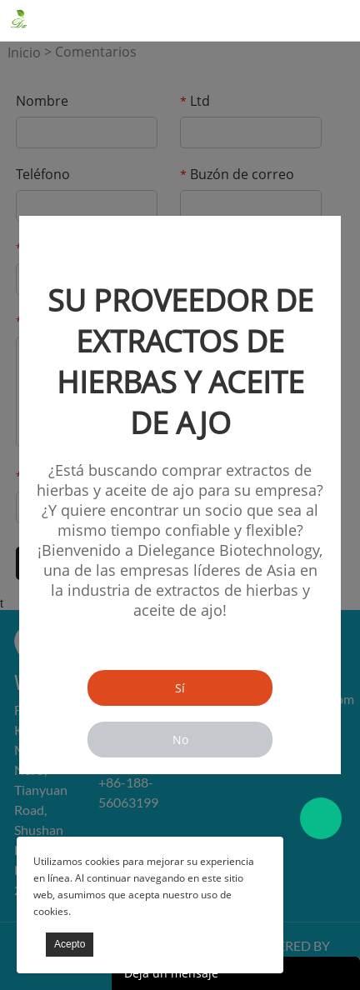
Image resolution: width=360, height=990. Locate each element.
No (180, 740)
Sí (180, 688)
